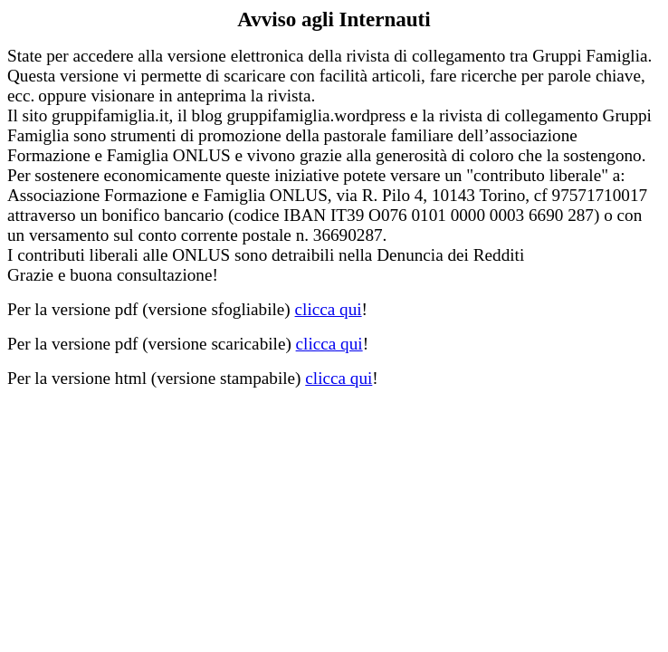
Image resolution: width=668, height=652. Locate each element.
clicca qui (328, 309)
